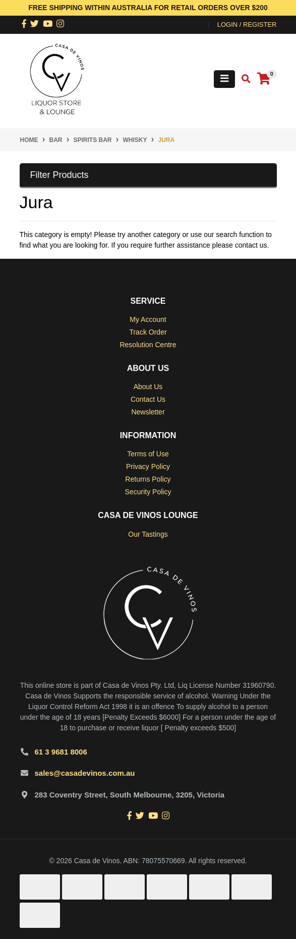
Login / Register (247, 24)
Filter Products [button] (59, 175)
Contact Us (148, 399)
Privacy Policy (148, 466)
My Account (148, 319)
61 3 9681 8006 (61, 751)
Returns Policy (147, 479)
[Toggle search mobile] (243, 79)
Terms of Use (147, 454)
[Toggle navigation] (224, 79)
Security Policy (148, 492)
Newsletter (147, 412)
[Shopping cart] (264, 79)
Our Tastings (147, 534)
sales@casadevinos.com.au (85, 773)
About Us (148, 387)
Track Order (147, 332)
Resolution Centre (148, 345)
